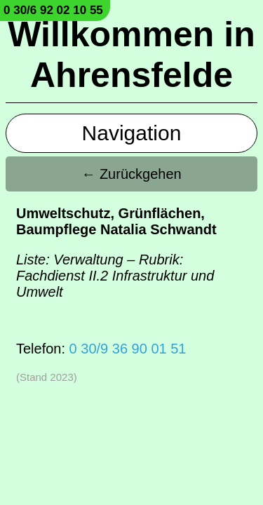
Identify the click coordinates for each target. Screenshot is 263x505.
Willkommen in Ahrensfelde (131, 55)
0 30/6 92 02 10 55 (53, 10)
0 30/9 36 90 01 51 (128, 348)
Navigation (132, 132)
